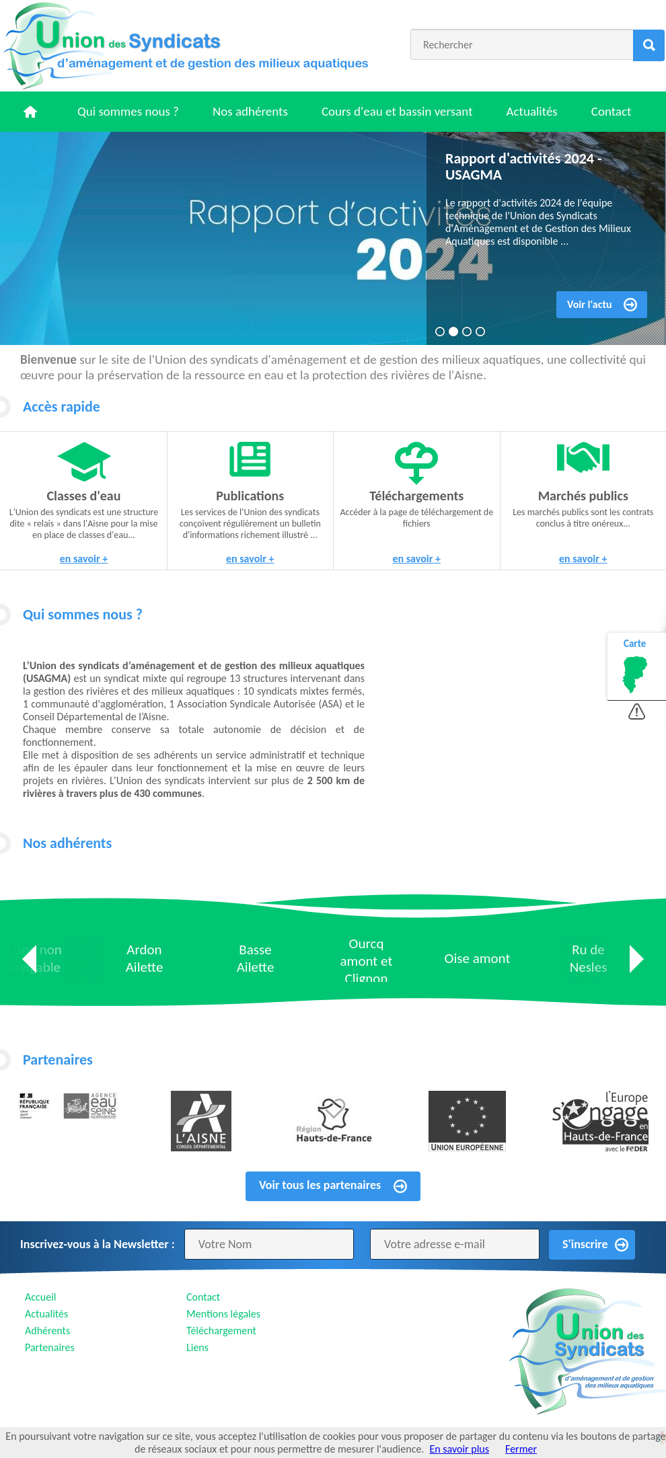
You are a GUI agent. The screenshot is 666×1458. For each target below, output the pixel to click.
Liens (197, 1347)
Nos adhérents (250, 111)
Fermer (521, 1449)
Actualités (532, 111)
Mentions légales (223, 1313)
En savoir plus (459, 1449)
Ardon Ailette (144, 958)
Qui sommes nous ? (128, 111)
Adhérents (47, 1330)
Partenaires (50, 1347)
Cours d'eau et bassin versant (397, 111)
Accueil (41, 1297)
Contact (611, 111)
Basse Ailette (255, 958)
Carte (635, 644)
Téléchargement (221, 1330)
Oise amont (478, 958)
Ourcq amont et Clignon (366, 961)
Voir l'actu (589, 304)
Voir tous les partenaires (320, 1185)
